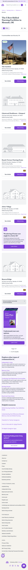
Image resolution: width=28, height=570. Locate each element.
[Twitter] (15, 565)
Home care (4, 497)
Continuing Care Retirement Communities (13, 378)
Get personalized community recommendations (14, 302)
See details (8, 81)
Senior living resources (7, 520)
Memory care (5, 494)
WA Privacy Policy (6, 548)
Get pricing (20, 81)
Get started (14, 445)
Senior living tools (6, 522)
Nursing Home (10, 10)
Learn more (14, 342)
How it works (5, 525)
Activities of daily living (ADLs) (9, 536)
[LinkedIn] (18, 565)
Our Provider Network (7, 528)
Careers (4, 463)
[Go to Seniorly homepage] (3, 4)
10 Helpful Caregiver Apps (9, 428)
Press (3, 466)
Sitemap (20, 562)
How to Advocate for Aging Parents (12, 424)
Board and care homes (7, 491)
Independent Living (7, 362)
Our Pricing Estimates (7, 471)
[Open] (25, 5)
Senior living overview (7, 510)
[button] (22, 5)
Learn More (14, 246)
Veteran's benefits (6, 533)
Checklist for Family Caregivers (10, 420)
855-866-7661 (22, 1)
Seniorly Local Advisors (7, 530)
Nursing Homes (6, 386)
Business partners (6, 479)
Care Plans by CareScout (8, 517)
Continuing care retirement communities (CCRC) (13, 505)
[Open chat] (23, 565)
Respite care (5, 499)
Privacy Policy (5, 543)
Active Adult (5, 502)
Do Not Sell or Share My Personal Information (12, 551)
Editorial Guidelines (6, 477)
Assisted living (5, 486)
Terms (3, 553)
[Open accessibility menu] (3, 555)
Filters (5, 28)
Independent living (6, 489)
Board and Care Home (8, 396)
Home (3, 10)
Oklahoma (18, 10)
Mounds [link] (4, 12)
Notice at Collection (6, 545)
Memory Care (5, 370)
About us (4, 458)
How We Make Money (7, 468)
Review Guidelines (6, 474)
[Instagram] (12, 565)
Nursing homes (5, 508)
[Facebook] (10, 565)
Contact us (4, 460)
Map (23, 28)
